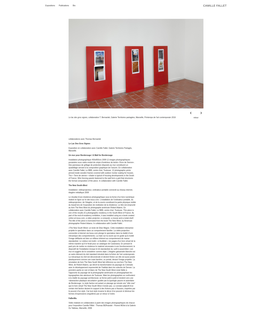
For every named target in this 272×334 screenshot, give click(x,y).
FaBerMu (73, 298)
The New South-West (78, 185)
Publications (64, 6)
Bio (74, 6)
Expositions (50, 6)
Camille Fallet (215, 5)
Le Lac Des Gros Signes (79, 144)
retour (196, 118)
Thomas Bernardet (93, 139)
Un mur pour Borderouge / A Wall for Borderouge (91, 155)
